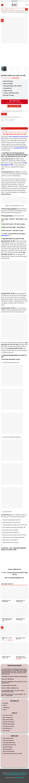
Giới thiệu (5, 703)
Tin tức (5, 709)
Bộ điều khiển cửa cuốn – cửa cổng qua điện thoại (7, 619)
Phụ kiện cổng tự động (9, 724)
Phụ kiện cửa (11, 12)
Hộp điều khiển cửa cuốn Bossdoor (20, 619)
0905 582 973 (5, 235)
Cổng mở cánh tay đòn (8, 722)
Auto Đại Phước (20, 777)
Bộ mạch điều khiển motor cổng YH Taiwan (21, 657)
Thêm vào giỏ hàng (14, 106)
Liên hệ (5, 705)
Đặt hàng (5, 130)
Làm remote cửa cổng (8, 726)
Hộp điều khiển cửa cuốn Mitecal (6, 601)
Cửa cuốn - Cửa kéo (8, 715)
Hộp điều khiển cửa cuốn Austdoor (20, 601)
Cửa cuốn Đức (6, 730)
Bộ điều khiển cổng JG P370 (7, 638)
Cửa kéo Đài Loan (7, 728)
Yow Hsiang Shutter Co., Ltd (16, 205)
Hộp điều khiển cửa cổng (21, 12)
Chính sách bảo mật (8, 738)
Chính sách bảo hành (8, 740)
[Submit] (26, 9)
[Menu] (2, 5)
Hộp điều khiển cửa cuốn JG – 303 (6, 657)
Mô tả (4, 128)
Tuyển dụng (6, 707)
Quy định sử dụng (7, 747)
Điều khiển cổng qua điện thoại (20, 638)
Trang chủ (4, 12)
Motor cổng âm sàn (8, 717)
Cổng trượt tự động (8, 719)
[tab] (14, 128)
